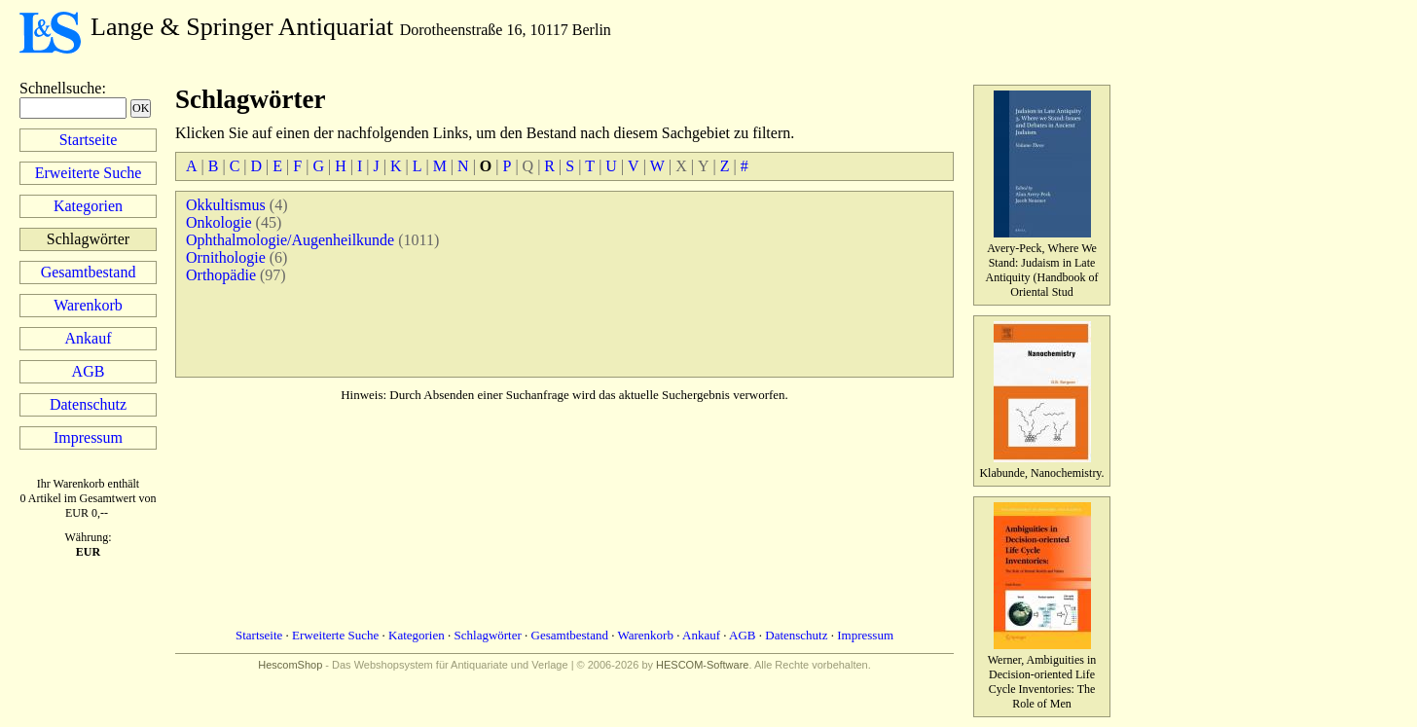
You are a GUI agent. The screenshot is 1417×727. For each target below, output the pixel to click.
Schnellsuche (60, 88)
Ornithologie (226, 257)
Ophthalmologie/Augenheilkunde (290, 240)
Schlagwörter (488, 635)
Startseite (88, 139)
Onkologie (219, 222)
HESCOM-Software (702, 665)
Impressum (88, 437)
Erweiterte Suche (88, 172)
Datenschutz (88, 404)
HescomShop (290, 665)
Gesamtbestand (88, 272)
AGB (88, 371)
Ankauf (88, 338)
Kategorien (88, 206)
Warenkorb (88, 305)
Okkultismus (226, 205)
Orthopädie (221, 275)
